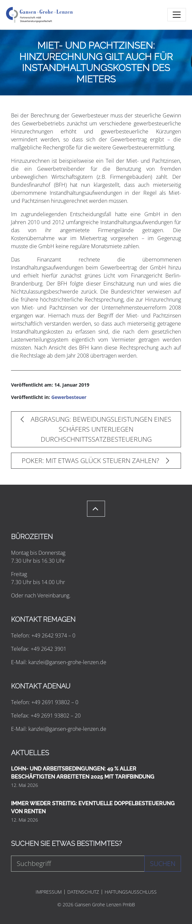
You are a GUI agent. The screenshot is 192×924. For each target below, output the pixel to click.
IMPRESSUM (49, 892)
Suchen (162, 863)
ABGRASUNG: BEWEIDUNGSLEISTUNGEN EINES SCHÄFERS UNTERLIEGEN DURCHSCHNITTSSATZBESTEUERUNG (96, 429)
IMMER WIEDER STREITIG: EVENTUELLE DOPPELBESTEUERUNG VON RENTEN (93, 807)
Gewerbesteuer (68, 397)
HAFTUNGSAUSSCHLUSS (131, 892)
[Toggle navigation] (176, 14)
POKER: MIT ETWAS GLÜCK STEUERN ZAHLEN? (95, 460)
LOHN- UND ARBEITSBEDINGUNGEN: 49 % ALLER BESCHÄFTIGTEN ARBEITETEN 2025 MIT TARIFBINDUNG (82, 773)
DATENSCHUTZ (83, 892)
